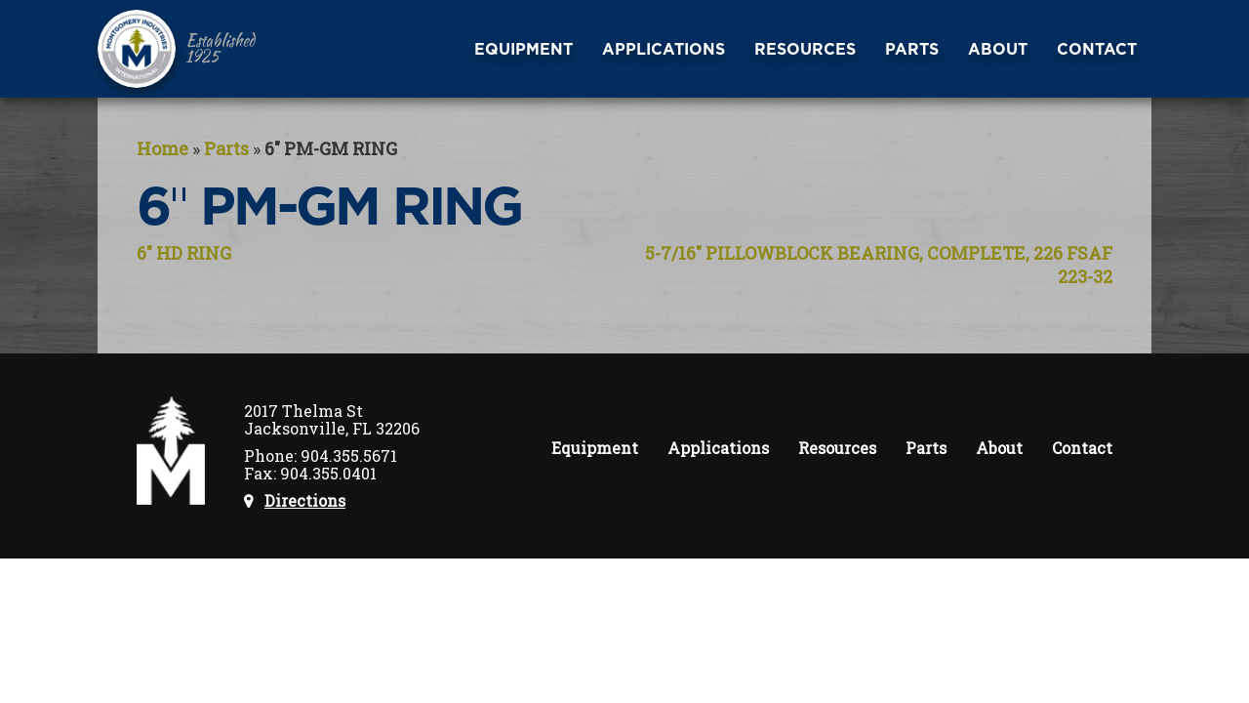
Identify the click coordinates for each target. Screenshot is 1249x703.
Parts (226, 148)
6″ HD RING (184, 253)
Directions (304, 501)
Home (162, 148)
